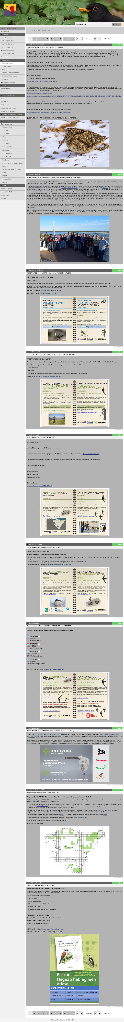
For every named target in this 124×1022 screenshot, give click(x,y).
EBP (37, 186)
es (116, 24)
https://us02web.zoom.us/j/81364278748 (39, 486)
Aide (2, 70)
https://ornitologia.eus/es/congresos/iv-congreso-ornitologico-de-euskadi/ (49, 112)
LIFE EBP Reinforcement (69, 188)
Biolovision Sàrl (55, 1020)
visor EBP (105, 188)
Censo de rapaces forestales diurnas (11, 163)
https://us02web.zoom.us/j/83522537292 (48, 376)
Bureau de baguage (105, 734)
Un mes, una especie (7, 124)
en (119, 24)
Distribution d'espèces (7, 50)
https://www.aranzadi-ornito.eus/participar (39, 93)
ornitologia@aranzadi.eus (48, 293)
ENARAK (3, 173)
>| (73, 39)
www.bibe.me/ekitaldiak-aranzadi (52, 669)
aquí (74, 52)
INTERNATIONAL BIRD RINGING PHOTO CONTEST (50, 734)
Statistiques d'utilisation (7, 82)
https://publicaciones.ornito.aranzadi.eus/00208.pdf (42, 81)
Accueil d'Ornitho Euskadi (8, 28)
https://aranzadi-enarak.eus (91, 454)
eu (113, 24)
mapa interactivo (42, 806)
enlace (57, 801)
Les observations (6, 38)
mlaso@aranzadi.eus (80, 817)
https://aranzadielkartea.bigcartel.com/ (52, 929)
